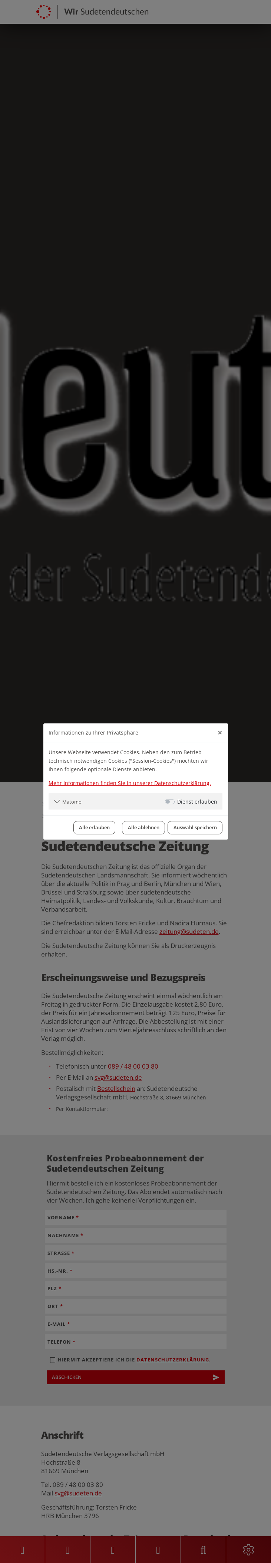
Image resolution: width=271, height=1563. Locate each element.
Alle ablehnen (143, 827)
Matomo (72, 801)
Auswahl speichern (195, 827)
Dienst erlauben (197, 801)
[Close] (220, 732)
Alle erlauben (94, 827)
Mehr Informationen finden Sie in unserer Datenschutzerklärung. (130, 783)
